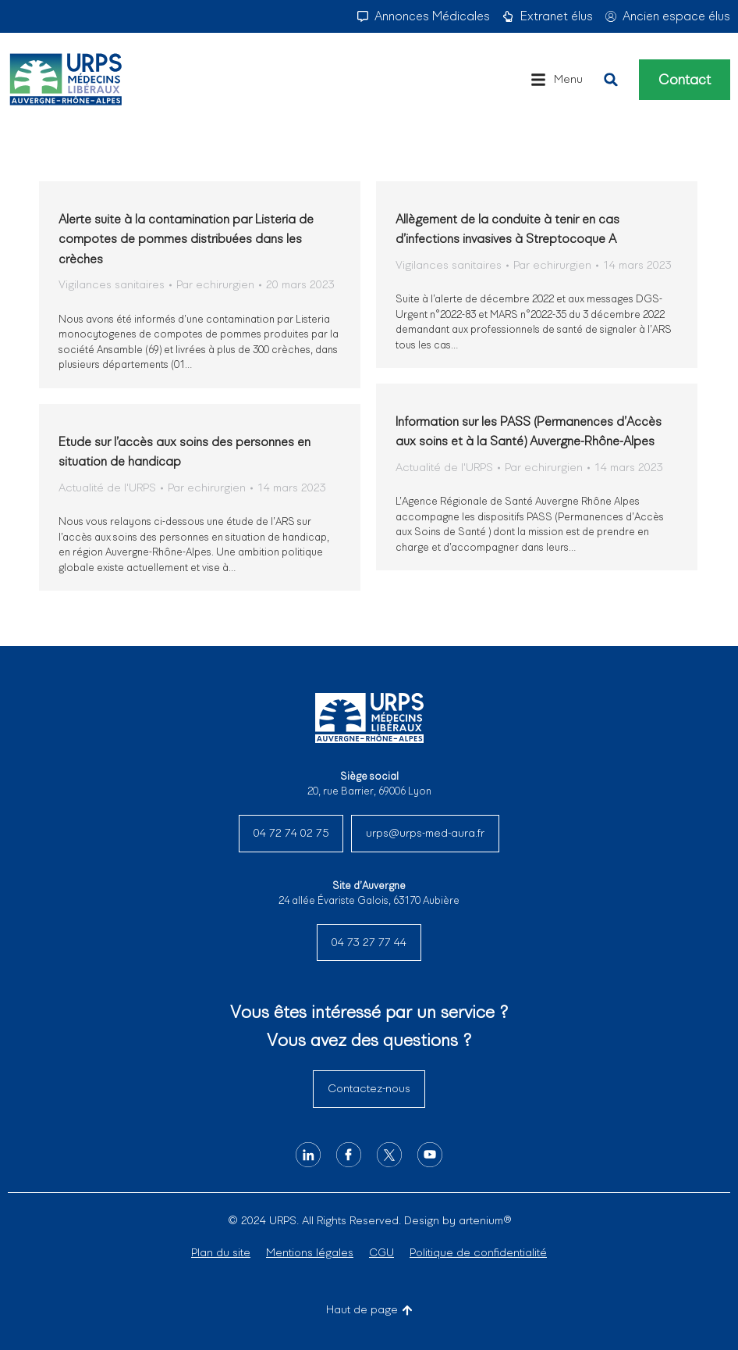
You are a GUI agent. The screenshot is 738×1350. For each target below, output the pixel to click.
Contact (684, 79)
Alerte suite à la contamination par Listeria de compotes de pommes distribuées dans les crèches (186, 239)
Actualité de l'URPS (444, 467)
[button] (556, 80)
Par (215, 284)
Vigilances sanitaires (112, 284)
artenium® (485, 1220)
